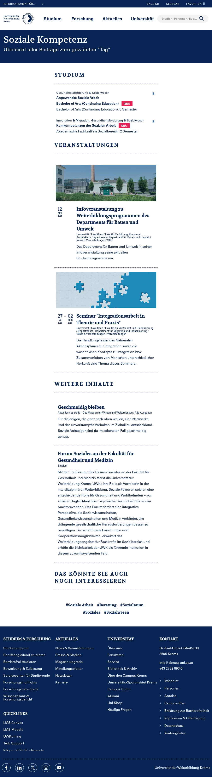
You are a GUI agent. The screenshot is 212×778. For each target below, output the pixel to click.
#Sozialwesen (116, 612)
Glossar (171, 3)
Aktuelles (112, 18)
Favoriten (194, 3)
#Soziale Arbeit (79, 605)
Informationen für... (24, 4)
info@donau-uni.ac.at (176, 662)
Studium (53, 18)
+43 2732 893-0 (171, 668)
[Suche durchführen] (201, 18)
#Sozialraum (131, 605)
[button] (153, 93)
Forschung (82, 18)
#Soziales (91, 612)
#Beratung (106, 605)
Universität (142, 18)
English (153, 3)
